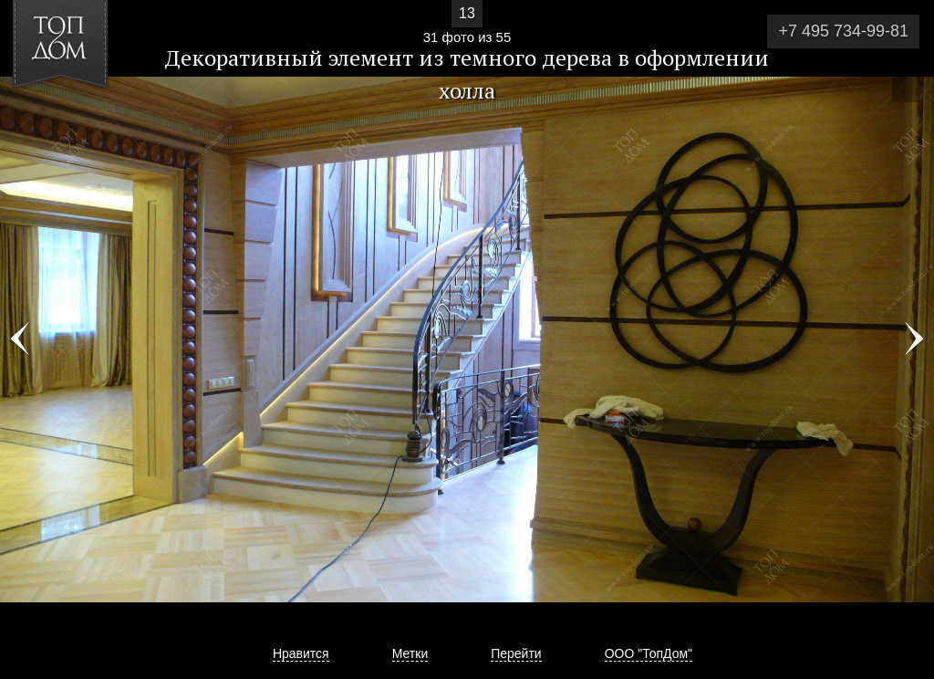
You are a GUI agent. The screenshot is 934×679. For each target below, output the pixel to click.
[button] (80, 119)
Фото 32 (914, 339)
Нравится (301, 653)
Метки (410, 653)
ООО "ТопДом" (648, 653)
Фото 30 (20, 339)
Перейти (516, 653)
